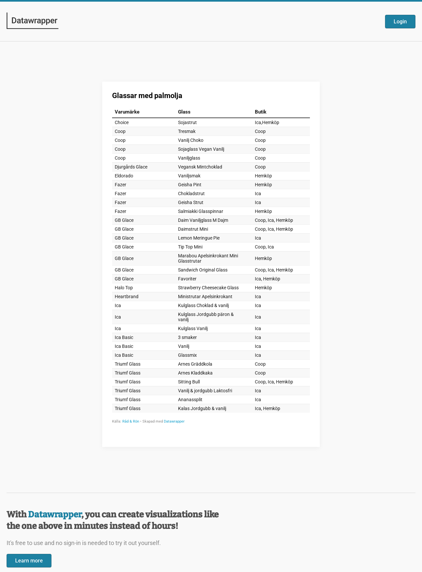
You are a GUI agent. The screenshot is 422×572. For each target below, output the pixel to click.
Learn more (29, 561)
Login (400, 21)
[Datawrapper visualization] (211, 263)
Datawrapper (54, 514)
